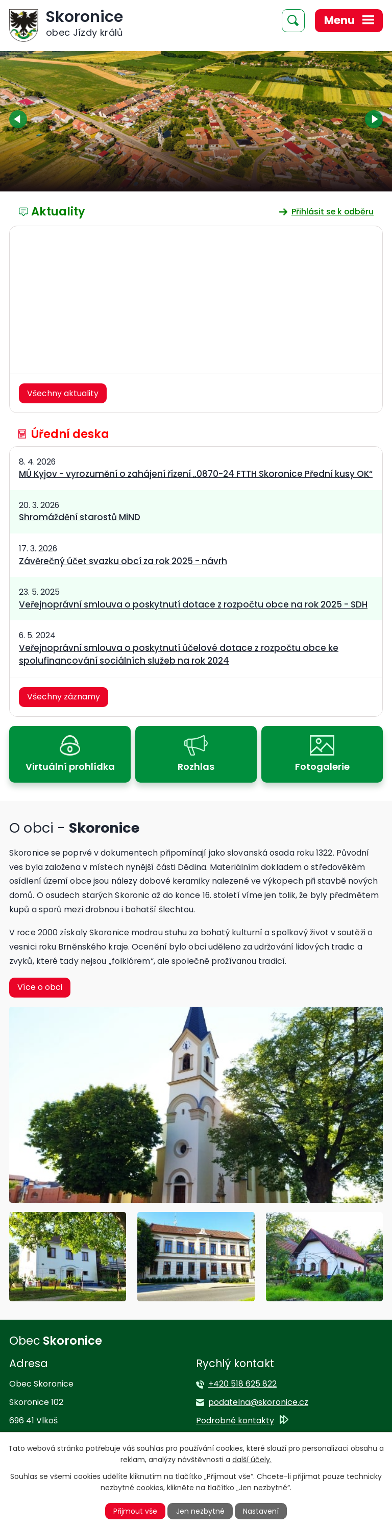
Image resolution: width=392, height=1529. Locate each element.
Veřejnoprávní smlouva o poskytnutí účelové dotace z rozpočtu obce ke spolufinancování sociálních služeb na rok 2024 (178, 654)
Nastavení (261, 1511)
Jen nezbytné (200, 1511)
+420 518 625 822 (242, 1384)
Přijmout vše (135, 1511)
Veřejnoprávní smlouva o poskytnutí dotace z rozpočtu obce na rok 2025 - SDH (193, 604)
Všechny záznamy (63, 696)
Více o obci (39, 987)
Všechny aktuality (63, 393)
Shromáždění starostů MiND (79, 517)
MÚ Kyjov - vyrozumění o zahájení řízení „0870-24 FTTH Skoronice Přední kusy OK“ (196, 474)
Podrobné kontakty (235, 1420)
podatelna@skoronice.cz (258, 1402)
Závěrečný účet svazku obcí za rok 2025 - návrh (123, 561)
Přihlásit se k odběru (332, 211)
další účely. (252, 1459)
